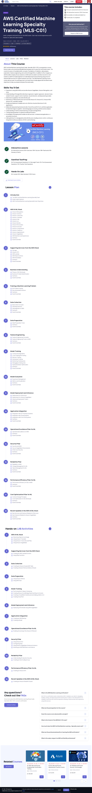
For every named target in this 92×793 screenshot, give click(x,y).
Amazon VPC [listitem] (14, 252)
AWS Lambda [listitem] (14, 254)
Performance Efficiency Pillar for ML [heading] (23, 480)
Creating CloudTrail (17, 597)
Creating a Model (16, 620)
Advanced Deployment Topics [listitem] (19, 399)
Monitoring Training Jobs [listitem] (17, 361)
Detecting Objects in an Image (20, 537)
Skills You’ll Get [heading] (11, 87)
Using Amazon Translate (18, 539)
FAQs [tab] (21, 58)
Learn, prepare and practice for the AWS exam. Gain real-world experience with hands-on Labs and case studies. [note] (27, 36)
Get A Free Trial (9, 50)
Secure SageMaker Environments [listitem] (20, 448)
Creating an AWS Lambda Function (21, 553)
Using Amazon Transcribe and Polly (21, 541)
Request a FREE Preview (77, 33)
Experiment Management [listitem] (18, 379)
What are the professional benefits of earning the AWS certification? (60, 732)
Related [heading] (10, 761)
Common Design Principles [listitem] (18, 497)
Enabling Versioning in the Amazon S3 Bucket (24, 631)
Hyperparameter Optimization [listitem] (19, 365)
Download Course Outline (13, 180)
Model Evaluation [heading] (16, 377)
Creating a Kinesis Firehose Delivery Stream (23, 568)
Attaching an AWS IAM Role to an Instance (23, 647)
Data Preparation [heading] (16, 320)
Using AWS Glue (16, 580)
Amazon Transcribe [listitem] (16, 215)
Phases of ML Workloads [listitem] (17, 272)
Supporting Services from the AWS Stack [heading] (24, 248)
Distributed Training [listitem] (16, 359)
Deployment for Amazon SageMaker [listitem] (20, 397)
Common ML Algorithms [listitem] (17, 354)
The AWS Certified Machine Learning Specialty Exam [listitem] (25, 197)
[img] (35, 756)
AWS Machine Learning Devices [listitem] (19, 236)
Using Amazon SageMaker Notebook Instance (24, 645)
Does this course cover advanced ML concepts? (54, 714)
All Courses (9, 766)
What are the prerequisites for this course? (53, 708)
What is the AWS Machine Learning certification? (54, 693)
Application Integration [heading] (18, 411)
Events (66, 1)
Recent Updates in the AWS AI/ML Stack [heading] (24, 511)
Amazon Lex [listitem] (14, 221)
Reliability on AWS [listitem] (15, 464)
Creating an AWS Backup (18, 618)
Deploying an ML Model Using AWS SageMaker (24, 608)
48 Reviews (13, 46)
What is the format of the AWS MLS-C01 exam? (54, 720)
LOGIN (71, 1)
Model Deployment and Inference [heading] (21, 393)
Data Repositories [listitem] (16, 306)
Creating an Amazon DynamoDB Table (22, 566)
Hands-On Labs (58, 1)
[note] (6, 43)
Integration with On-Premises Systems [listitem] (21, 413)
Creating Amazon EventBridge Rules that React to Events (27, 593)
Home (5, 6)
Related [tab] (26, 58)
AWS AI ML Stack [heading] (16, 209)
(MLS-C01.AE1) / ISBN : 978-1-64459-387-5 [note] (16, 41)
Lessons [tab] (12, 58)
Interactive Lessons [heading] (19, 148)
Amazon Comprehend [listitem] (17, 228)
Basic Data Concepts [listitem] (17, 305)
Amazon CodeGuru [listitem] (16, 230)
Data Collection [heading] (15, 302)
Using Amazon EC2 (17, 642)
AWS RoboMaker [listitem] (15, 258)
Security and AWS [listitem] (16, 446)
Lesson (12, 187)
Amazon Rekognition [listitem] (16, 212)
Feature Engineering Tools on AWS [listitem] (20, 339)
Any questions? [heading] (20, 694)
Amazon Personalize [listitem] (16, 225)
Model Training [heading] (15, 351)
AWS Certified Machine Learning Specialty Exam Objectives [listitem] (26, 201)
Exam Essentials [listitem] (15, 239)
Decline (59, 790)
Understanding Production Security (21, 658)
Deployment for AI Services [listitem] (18, 395)
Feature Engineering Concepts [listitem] (19, 337)
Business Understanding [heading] (18, 270)
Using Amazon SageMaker (19, 543)
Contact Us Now (11, 705)
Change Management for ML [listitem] (18, 466)
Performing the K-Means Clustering (21, 591)
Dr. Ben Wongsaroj (7, 789)
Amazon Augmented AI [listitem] (17, 232)
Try (41, 776)
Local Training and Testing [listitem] (18, 355)
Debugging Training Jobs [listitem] (18, 363)
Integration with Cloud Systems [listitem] (19, 415)
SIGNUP (79, 1)
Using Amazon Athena (18, 579)
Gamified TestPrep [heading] (19, 159)
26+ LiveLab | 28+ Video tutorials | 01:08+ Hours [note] (23, 174)
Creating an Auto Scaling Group (20, 660)
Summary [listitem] (13, 238)
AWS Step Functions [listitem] (16, 256)
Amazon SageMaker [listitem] (16, 234)
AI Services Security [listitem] (16, 450)
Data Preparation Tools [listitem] (17, 323)
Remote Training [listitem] (15, 357)
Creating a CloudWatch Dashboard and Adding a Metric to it (27, 595)
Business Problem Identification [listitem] (19, 274)
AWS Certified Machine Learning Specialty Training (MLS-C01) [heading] (29, 24)
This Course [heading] (14, 63)
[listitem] (31, 6)
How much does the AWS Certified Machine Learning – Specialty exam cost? (62, 726)
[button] (82, 781)
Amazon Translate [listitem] (16, 217)
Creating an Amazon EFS (18, 671)
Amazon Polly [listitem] (14, 219)
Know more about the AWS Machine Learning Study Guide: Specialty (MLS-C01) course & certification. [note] (19, 700)
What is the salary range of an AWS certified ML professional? (58, 738)
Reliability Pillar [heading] (15, 462)
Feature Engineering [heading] (17, 335)
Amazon (13, 5)
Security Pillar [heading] (15, 444)
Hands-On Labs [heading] (17, 171)
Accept (66, 790)
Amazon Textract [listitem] (15, 214)
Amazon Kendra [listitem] (15, 223)
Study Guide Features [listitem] (17, 199)
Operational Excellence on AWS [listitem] (19, 432)
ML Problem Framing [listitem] (16, 288)
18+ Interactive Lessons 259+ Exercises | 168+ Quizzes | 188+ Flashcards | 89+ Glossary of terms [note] (31, 151)
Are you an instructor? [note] (76, 24)
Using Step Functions (17, 555)
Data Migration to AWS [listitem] (17, 308)
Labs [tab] (17, 58)
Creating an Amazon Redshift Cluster (22, 681)
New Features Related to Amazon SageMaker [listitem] (23, 515)
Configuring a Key (16, 644)
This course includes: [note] (73, 7)
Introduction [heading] (14, 195)
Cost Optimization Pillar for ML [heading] (21, 494)
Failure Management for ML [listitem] (18, 468)
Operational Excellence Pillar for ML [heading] (22, 429)
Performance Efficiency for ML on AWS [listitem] (21, 482)
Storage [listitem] (13, 250)
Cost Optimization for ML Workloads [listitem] (20, 499)
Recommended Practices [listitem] (18, 290)
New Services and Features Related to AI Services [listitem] (24, 513)
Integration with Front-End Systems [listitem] (20, 417)
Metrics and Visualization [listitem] (17, 381)
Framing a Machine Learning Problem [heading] (23, 286)
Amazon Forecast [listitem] (16, 227)
